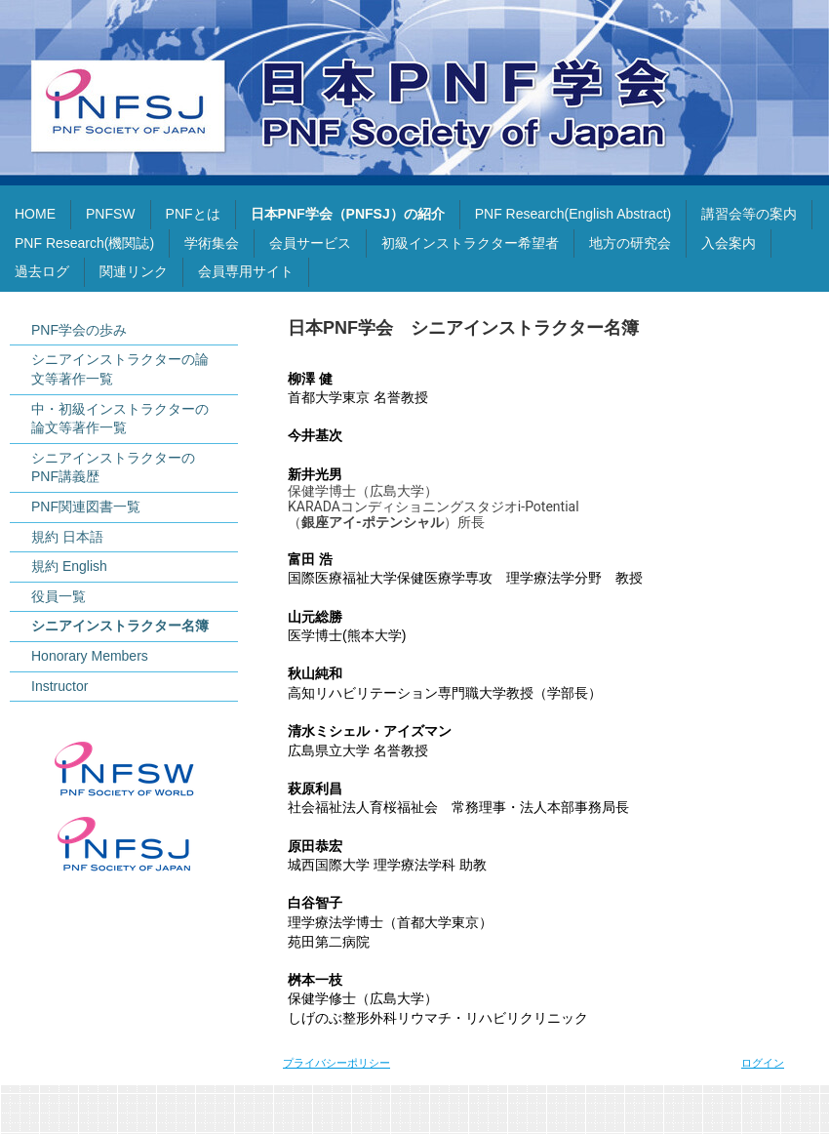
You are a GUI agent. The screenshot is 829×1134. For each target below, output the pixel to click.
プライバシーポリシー (336, 1063)
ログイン (762, 1063)
